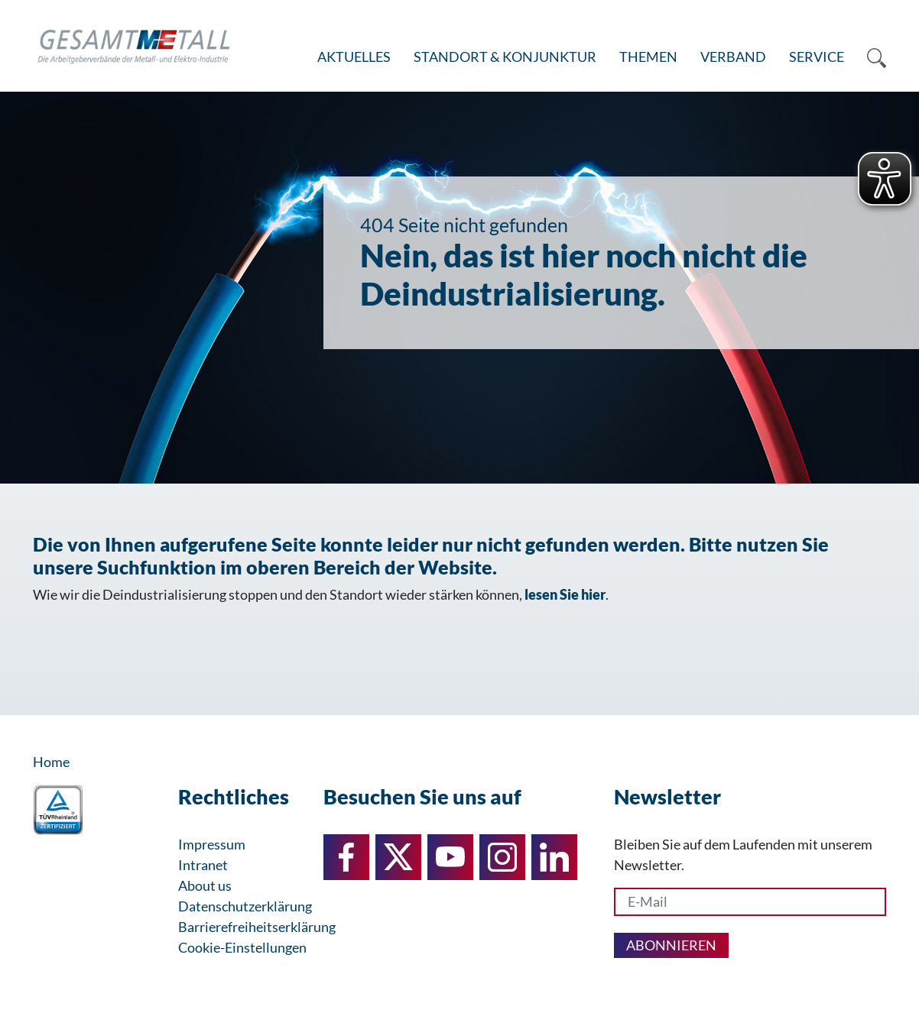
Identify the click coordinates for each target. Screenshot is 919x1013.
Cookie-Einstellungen (242, 947)
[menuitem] (354, 57)
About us (205, 885)
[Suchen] (871, 57)
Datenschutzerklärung (245, 906)
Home (51, 761)
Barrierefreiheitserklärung (257, 926)
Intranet (203, 864)
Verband (733, 56)
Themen (648, 56)
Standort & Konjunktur (505, 56)
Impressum (211, 844)
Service (816, 56)
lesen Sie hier (565, 594)
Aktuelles (354, 56)
